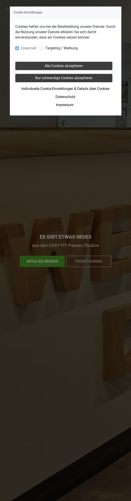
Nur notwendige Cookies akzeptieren (63, 78)
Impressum (65, 105)
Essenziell (28, 48)
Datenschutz (65, 97)
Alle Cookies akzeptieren (64, 66)
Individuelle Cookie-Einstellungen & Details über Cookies (65, 89)
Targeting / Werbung (61, 48)
